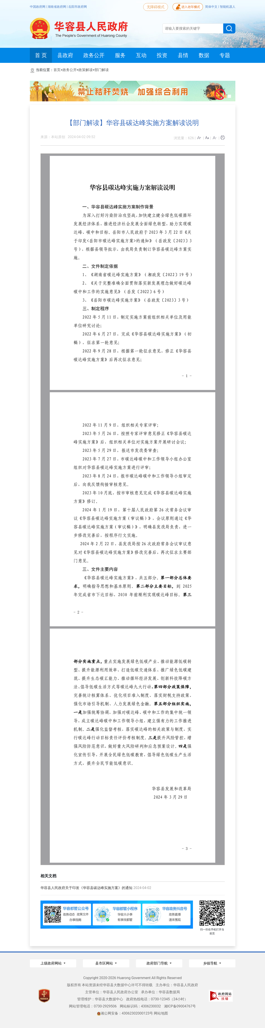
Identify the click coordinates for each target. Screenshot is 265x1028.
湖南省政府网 (57, 6)
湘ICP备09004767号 (180, 1006)
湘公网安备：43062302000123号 (125, 1013)
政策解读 (85, 70)
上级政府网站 (51, 963)
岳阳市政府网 (77, 6)
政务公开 (70, 70)
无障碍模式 (155, 7)
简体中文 (211, 6)
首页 (57, 70)
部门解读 (102, 70)
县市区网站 (104, 963)
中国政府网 (38, 6)
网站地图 (161, 1013)
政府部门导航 (158, 963)
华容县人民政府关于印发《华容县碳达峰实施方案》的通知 (86, 888)
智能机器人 (227, 6)
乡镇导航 (210, 963)
